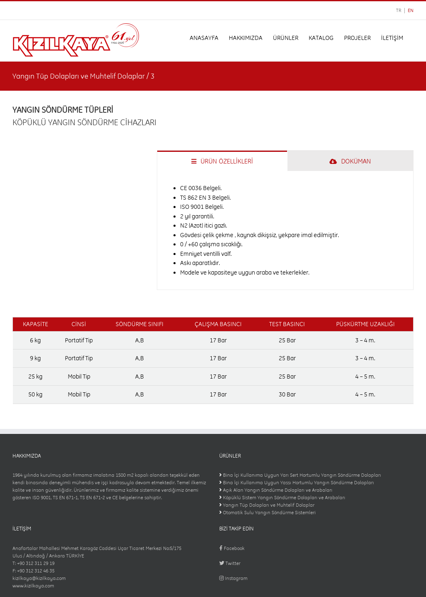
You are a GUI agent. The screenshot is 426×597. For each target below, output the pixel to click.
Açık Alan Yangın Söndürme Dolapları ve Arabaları (277, 490)
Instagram (233, 578)
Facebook (232, 548)
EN (411, 10)
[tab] (222, 161)
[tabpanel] (285, 230)
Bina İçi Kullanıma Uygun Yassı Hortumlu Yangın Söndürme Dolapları (298, 483)
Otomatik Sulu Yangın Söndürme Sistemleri (269, 512)
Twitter (229, 563)
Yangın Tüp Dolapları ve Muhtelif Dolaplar (269, 505)
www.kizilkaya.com (33, 586)
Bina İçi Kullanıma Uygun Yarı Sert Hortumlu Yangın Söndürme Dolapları (302, 475)
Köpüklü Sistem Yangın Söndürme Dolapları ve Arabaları (284, 497)
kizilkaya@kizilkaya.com (39, 578)
